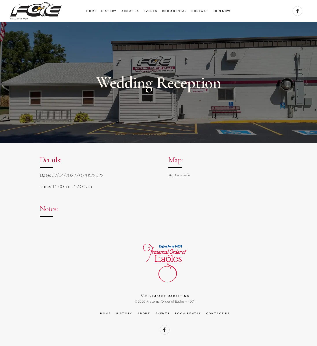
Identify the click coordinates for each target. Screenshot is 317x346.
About (143, 313)
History (124, 313)
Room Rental (188, 313)
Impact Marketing (170, 296)
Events (162, 313)
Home (105, 313)
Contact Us (218, 313)
